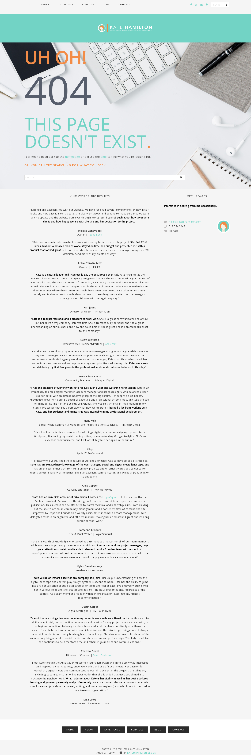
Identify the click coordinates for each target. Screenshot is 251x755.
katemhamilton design (141, 746)
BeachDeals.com (103, 648)
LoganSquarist (111, 490)
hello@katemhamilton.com (185, 215)
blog (104, 150)
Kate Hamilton (125, 25)
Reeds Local (95, 228)
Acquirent (111, 337)
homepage (72, 150)
